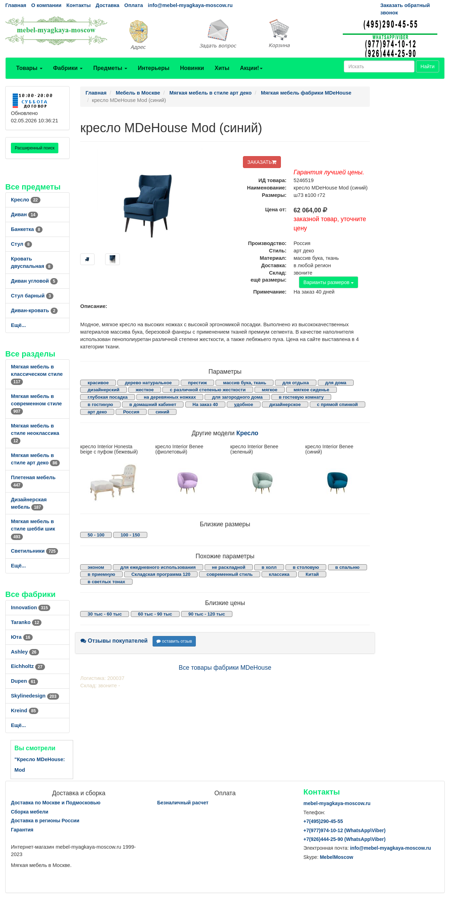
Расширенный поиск (34, 148)
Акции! (251, 68)
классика (279, 574)
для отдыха (295, 382)
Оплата (133, 5)
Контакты (78, 5)
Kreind (24, 710)
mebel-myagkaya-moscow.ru (337, 803)
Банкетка (27, 229)
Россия (131, 411)
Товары (29, 68)
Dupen (24, 681)
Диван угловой (34, 281)
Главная (15, 5)
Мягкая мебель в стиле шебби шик (33, 529)
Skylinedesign (35, 696)
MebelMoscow (336, 857)
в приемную (101, 574)
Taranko (26, 622)
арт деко (97, 411)
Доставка (107, 5)
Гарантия (22, 829)
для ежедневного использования (157, 567)
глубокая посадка (108, 397)
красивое (98, 382)
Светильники (34, 551)
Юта (22, 637)
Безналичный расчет (182, 802)
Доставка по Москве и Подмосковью (56, 802)
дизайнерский (104, 389)
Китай (312, 574)
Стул (21, 244)
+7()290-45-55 (323, 821)
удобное (243, 404)
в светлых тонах (106, 581)
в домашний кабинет (152, 404)
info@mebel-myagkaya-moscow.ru (190, 5)
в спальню (347, 567)
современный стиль (229, 574)
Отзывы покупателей (114, 641)
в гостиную (100, 404)
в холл (269, 567)
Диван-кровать (34, 310)
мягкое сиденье (311, 389)
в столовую (306, 567)
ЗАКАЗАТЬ (262, 162)
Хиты (221, 68)
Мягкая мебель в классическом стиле (37, 374)
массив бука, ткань (244, 382)
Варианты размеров (328, 282)
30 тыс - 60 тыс (105, 614)
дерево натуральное (148, 382)
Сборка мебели (29, 812)
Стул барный (32, 295)
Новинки (192, 68)
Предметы (110, 68)
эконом (96, 567)
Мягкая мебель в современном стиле (36, 403)
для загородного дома (237, 397)
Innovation (30, 607)
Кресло (25, 199)
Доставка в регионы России (45, 820)
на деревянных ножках (170, 397)
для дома (335, 382)
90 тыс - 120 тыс (206, 614)
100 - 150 (130, 535)
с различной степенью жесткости (208, 389)
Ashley (25, 652)
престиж (197, 382)
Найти (427, 66)
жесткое (145, 389)
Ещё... (18, 325)
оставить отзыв (174, 641)
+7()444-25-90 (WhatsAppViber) (344, 839)
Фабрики (68, 68)
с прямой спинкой (337, 404)
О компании (46, 5)
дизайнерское (285, 404)
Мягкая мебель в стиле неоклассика (35, 433)
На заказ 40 (205, 404)
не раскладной (228, 567)
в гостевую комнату (301, 397)
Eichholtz (28, 666)
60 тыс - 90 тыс (155, 614)
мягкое (269, 389)
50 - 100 (96, 535)
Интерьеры (153, 68)
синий (162, 411)
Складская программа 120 (161, 574)
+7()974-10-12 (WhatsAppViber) (344, 830)
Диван (24, 214)
